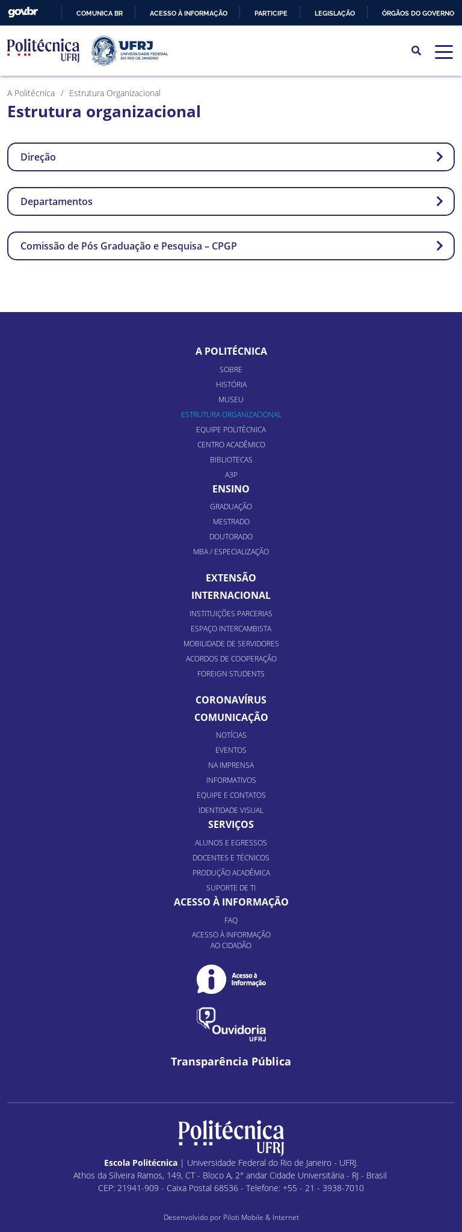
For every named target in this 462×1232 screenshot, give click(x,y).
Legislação (335, 13)
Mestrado (231, 521)
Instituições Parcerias (231, 613)
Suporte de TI (231, 888)
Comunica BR (99, 13)
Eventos (231, 750)
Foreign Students (231, 674)
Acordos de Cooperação (231, 659)
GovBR (23, 12)
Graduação (231, 506)
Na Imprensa (231, 765)
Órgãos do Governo (418, 13)
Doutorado (231, 537)
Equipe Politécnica (231, 429)
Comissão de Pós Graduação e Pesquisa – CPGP (231, 246)
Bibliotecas (231, 460)
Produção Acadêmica (231, 873)
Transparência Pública (231, 1061)
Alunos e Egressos (231, 843)
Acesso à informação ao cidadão (231, 940)
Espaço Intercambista (231, 629)
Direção (231, 157)
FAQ (231, 920)
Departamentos (231, 201)
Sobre (231, 369)
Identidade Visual (231, 810)
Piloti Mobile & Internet (261, 1217)
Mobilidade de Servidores (231, 644)
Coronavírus (231, 699)
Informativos (231, 780)
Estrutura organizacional (231, 414)
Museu (231, 399)
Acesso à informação (188, 13)
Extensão (231, 577)
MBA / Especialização (231, 552)
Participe (271, 13)
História (231, 384)
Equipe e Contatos (231, 795)
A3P (231, 475)
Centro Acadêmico (231, 445)
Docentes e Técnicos (231, 858)
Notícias (231, 735)
